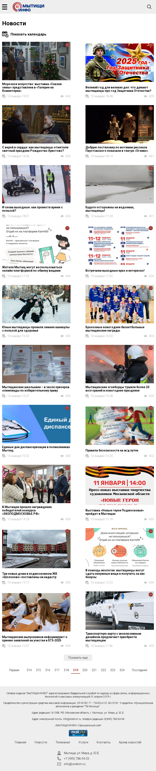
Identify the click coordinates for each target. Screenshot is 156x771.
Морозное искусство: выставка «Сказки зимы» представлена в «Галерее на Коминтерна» (32, 87)
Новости (41, 742)
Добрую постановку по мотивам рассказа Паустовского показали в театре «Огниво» (116, 149)
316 (47, 670)
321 (94, 670)
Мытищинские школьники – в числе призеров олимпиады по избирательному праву (35, 388)
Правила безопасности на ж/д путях (111, 450)
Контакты (103, 742)
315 (38, 670)
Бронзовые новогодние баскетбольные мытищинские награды (114, 328)
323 (112, 670)
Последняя (139, 670)
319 (75, 670)
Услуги (83, 742)
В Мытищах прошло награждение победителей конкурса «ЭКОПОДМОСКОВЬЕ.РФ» (27, 510)
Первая (14, 670)
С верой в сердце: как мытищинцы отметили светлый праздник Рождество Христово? (35, 149)
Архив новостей (130, 742)
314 (29, 670)
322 (103, 670)
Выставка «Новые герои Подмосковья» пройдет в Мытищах (114, 512)
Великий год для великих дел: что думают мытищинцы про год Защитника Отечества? (118, 89)
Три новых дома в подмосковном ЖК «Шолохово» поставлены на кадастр (29, 575)
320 (84, 670)
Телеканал (63, 742)
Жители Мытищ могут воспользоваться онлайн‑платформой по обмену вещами (32, 269)
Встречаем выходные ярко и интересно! (115, 270)
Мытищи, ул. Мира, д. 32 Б (81, 753)
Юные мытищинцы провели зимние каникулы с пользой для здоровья (36, 328)
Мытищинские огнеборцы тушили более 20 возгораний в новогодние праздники (117, 388)
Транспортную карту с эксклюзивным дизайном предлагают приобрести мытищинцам (113, 637)
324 (122, 670)
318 (66, 670)
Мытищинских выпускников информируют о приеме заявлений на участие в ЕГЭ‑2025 (34, 638)
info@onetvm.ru (72, 719)
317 (57, 670)
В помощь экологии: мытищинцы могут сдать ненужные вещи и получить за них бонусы (115, 574)
